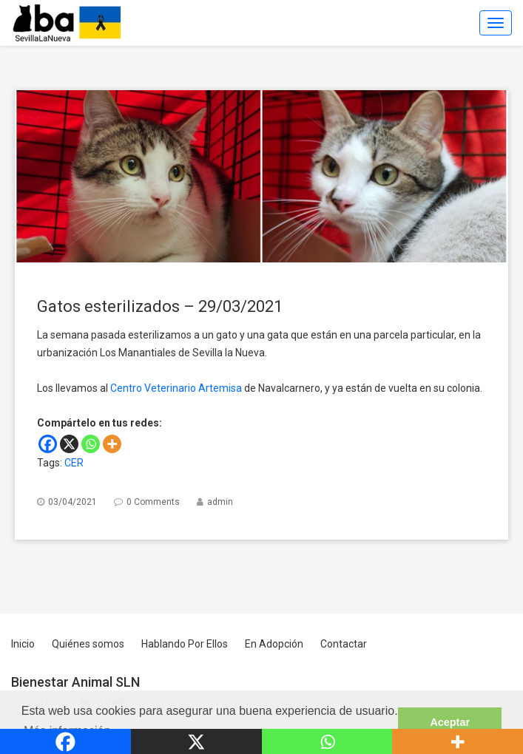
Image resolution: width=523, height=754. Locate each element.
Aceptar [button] (450, 722)
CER (74, 463)
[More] (112, 444)
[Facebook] (47, 444)
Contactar (343, 644)
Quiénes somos (88, 644)
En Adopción (274, 644)
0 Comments (153, 502)
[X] (69, 444)
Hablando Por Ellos (184, 644)
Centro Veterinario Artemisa (176, 388)
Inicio (23, 644)
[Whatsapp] (90, 444)
